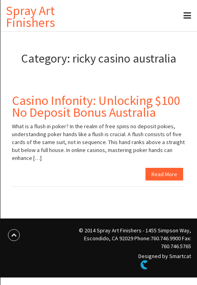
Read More (164, 174)
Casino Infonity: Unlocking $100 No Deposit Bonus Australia (96, 106)
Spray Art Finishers (30, 16)
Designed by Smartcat (164, 261)
